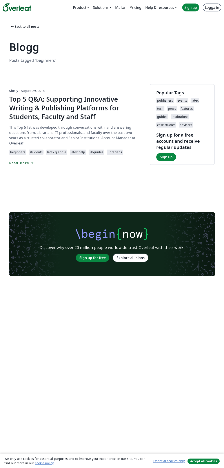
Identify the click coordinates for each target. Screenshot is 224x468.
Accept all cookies (203, 461)
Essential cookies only (169, 461)
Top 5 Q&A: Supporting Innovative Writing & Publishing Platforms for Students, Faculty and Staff (64, 108)
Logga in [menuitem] (212, 7)
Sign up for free (92, 257)
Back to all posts (24, 26)
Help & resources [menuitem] (159, 7)
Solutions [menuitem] (101, 7)
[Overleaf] (17, 7)
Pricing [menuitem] (135, 7)
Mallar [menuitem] (120, 7)
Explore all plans (131, 257)
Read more (21, 163)
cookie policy (44, 463)
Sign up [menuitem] (190, 7)
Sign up (166, 157)
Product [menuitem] (79, 7)
